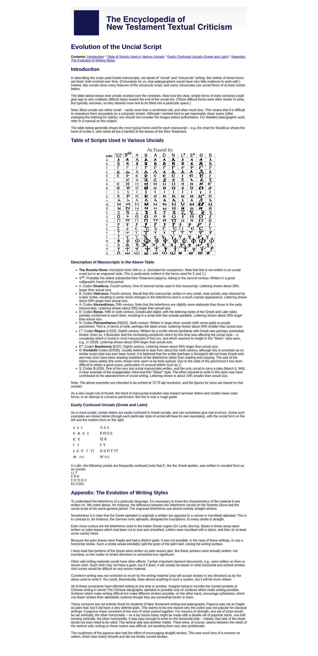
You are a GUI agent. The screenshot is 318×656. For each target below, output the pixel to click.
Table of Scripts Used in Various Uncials (135, 56)
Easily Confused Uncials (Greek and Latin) (197, 56)
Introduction (95, 56)
